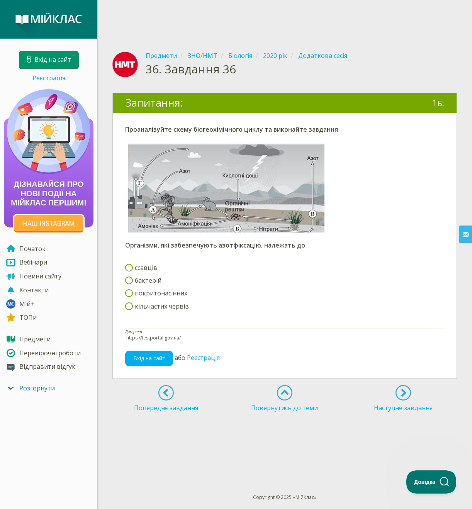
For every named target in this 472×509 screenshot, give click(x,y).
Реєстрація (48, 78)
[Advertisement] (284, 19)
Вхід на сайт (149, 358)
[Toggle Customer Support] (431, 482)
